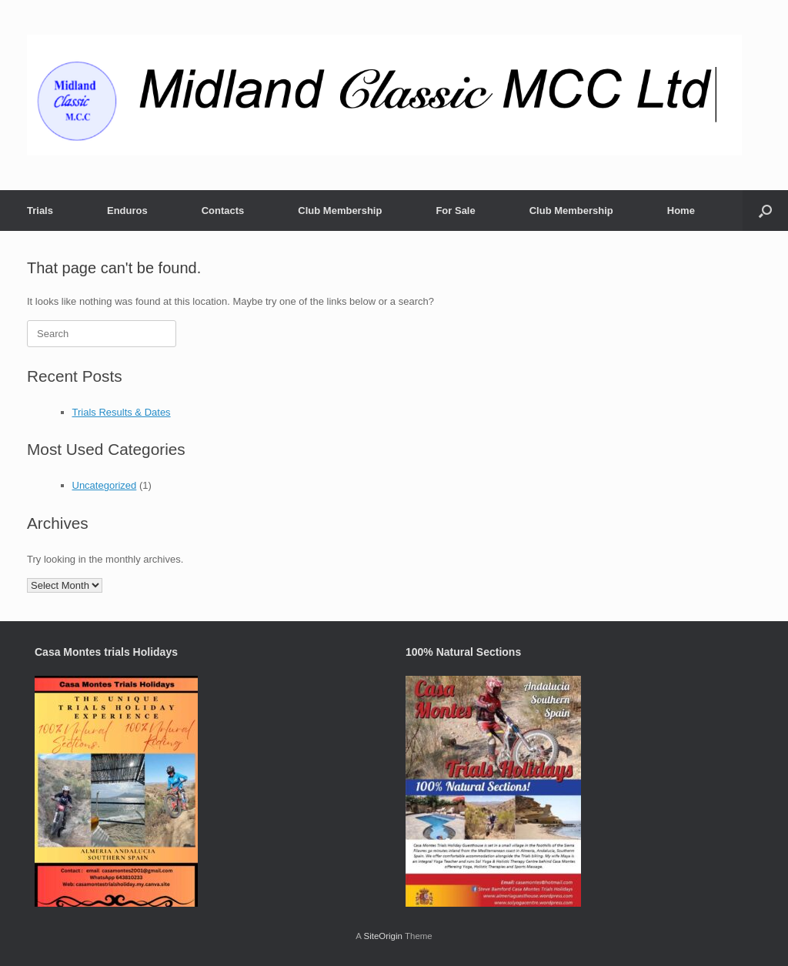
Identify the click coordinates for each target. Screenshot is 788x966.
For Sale (455, 210)
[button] (765, 210)
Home (681, 210)
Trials (40, 210)
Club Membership (340, 210)
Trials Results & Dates (121, 412)
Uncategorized (104, 485)
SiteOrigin (382, 936)
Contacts (223, 210)
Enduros (127, 210)
